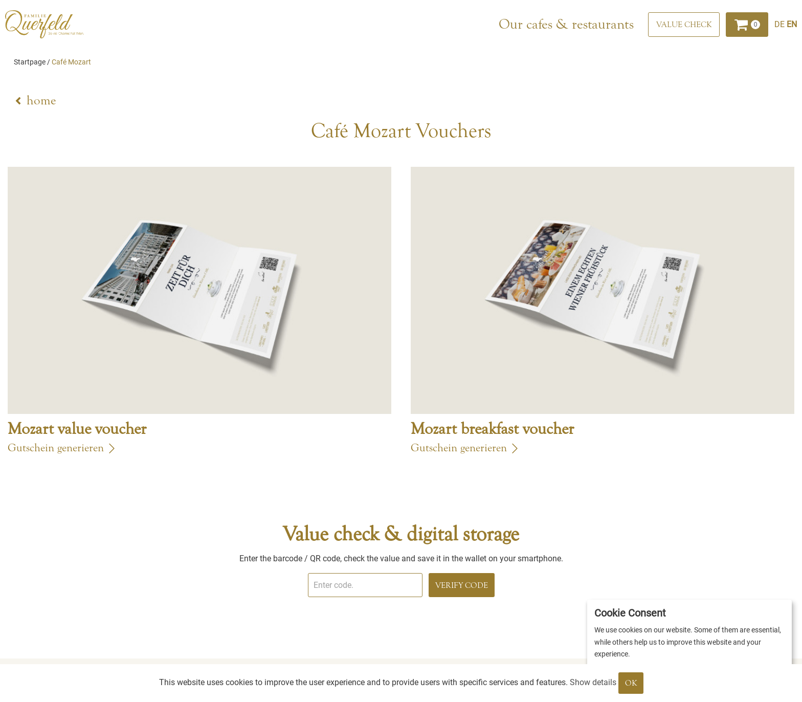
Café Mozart (71, 62)
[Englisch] (792, 24)
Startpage (30, 62)
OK (631, 683)
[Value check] (684, 24)
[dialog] (689, 646)
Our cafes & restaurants (566, 24)
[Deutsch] (780, 24)
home (41, 100)
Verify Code (461, 585)
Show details (593, 682)
